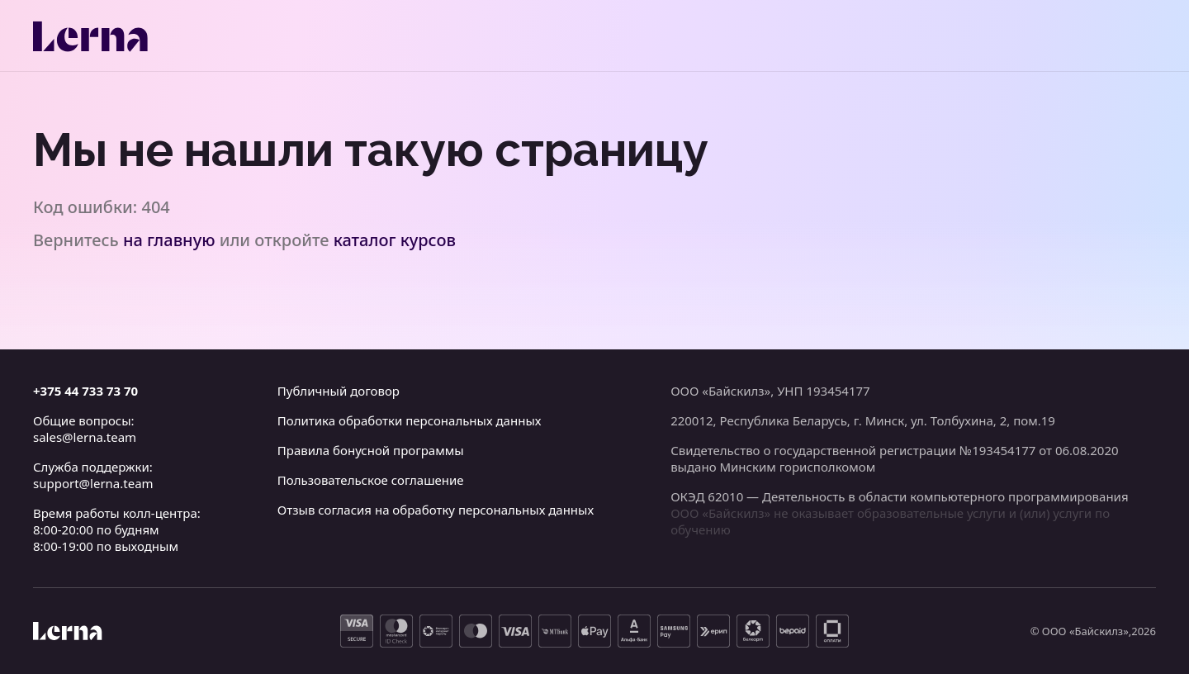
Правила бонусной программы (370, 450)
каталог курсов (395, 240)
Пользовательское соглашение (370, 480)
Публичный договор (338, 390)
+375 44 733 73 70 (85, 390)
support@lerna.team (93, 483)
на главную (169, 240)
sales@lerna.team (84, 437)
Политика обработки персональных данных (409, 420)
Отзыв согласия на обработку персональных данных (435, 509)
